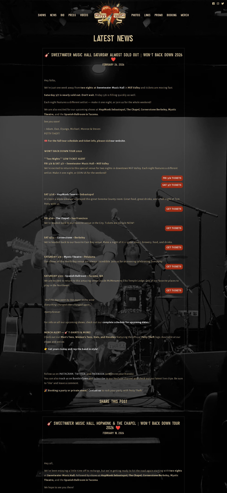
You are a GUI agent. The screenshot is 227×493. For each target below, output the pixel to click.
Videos (84, 15)
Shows (42, 15)
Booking (172, 15)
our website (118, 141)
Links (147, 15)
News (53, 15)
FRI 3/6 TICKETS (172, 178)
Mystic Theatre (73, 257)
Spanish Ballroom (75, 276)
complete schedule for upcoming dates (125, 322)
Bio (62, 15)
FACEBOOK (98, 374)
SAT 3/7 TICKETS (171, 185)
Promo (159, 15)
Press (72, 15)
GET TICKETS (173, 209)
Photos (136, 15)
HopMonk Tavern (67, 194)
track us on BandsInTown (73, 378)
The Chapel (62, 218)
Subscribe (99, 378)
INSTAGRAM (66, 374)
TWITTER (80, 374)
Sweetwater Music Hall (110, 87)
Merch (185, 15)
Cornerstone (64, 237)
